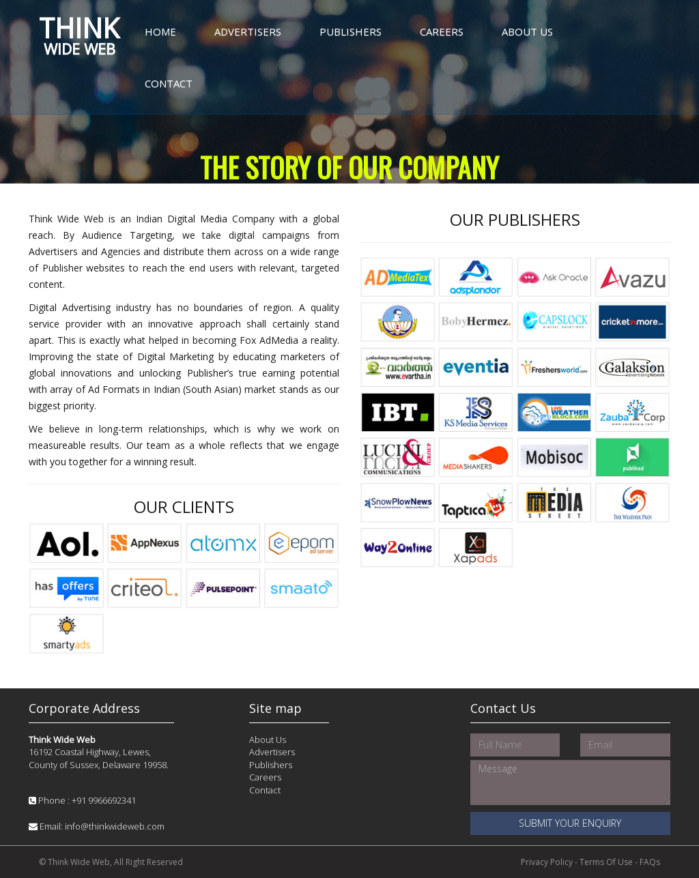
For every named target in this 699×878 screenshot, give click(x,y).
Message (570, 782)
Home (160, 31)
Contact (168, 83)
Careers (441, 31)
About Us (527, 31)
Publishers (350, 31)
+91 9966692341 (104, 800)
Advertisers (247, 31)
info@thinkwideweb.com (115, 826)
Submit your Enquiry (570, 823)
